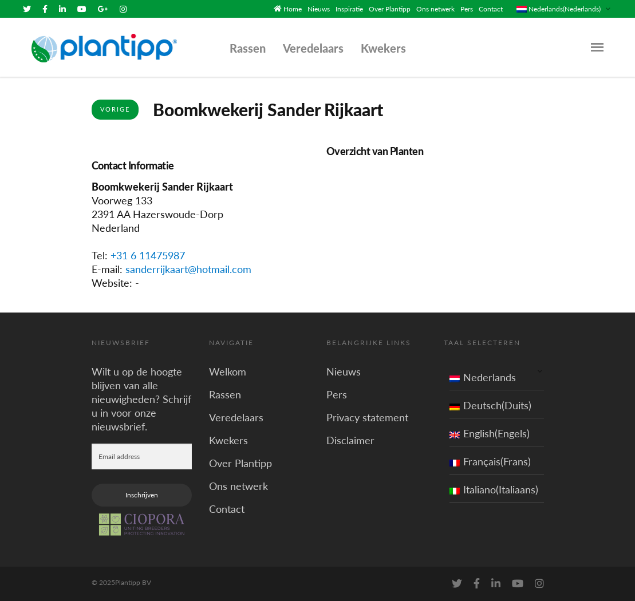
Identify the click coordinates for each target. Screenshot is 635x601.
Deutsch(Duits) (490, 405)
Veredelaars (313, 48)
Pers (466, 9)
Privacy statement (367, 417)
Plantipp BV (133, 582)
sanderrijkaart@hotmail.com (188, 269)
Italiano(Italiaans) (493, 489)
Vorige (115, 109)
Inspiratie (349, 9)
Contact (491, 9)
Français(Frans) (490, 461)
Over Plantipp (390, 9)
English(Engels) (489, 433)
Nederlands (482, 377)
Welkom (227, 371)
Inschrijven (141, 495)
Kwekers (383, 48)
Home (292, 9)
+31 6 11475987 (148, 255)
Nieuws (318, 9)
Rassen (248, 48)
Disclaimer (350, 440)
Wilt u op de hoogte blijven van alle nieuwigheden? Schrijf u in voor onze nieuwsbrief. (141, 399)
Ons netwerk (435, 9)
